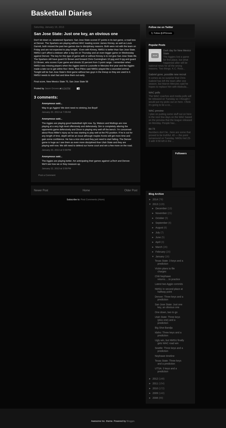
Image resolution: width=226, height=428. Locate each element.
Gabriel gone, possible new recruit (167, 74)
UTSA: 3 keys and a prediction (166, 370)
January (160, 256)
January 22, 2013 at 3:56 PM (56, 168)
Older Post (130, 190)
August (159, 227)
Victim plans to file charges (165, 270)
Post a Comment (46, 175)
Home (86, 190)
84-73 (152, 128)
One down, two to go (166, 312)
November (161, 213)
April (158, 242)
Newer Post (41, 190)
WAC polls (154, 92)
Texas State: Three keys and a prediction (168, 362)
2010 (156, 388)
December (161, 208)
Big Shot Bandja (164, 327)
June (158, 237)
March (159, 247)
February (160, 251)
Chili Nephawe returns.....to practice (167, 278)
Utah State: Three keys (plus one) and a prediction (167, 320)
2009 (156, 393)
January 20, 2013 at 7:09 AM (56, 112)
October (160, 218)
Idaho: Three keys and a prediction (168, 334)
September (161, 222)
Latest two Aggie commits (169, 284)
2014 (156, 199)
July (157, 232)
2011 (156, 383)
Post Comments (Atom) (93, 199)
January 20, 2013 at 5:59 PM (56, 150)
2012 (156, 378)
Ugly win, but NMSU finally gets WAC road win (169, 342)
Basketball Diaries (61, 13)
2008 (156, 397)
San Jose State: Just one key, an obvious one (168, 306)
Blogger (130, 421)
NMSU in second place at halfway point (169, 290)
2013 (156, 204)
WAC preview (156, 110)
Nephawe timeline (164, 355)
